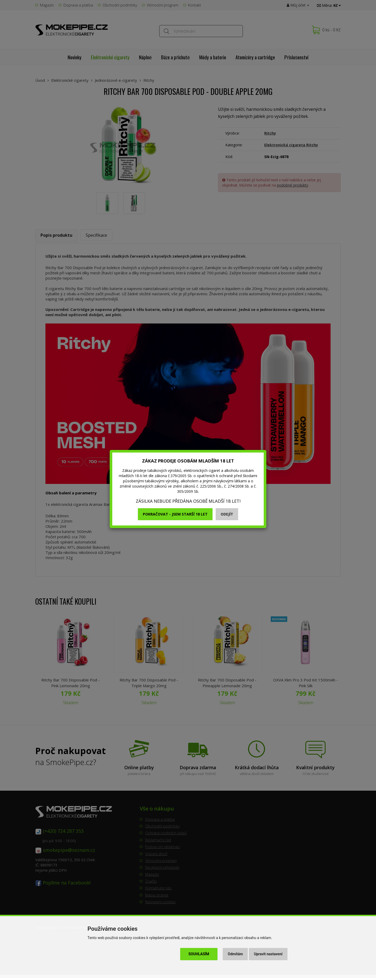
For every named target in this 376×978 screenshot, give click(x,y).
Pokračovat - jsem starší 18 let (175, 514)
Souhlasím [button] (199, 954)
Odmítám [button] (235, 954)
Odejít (227, 514)
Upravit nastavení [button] (268, 954)
